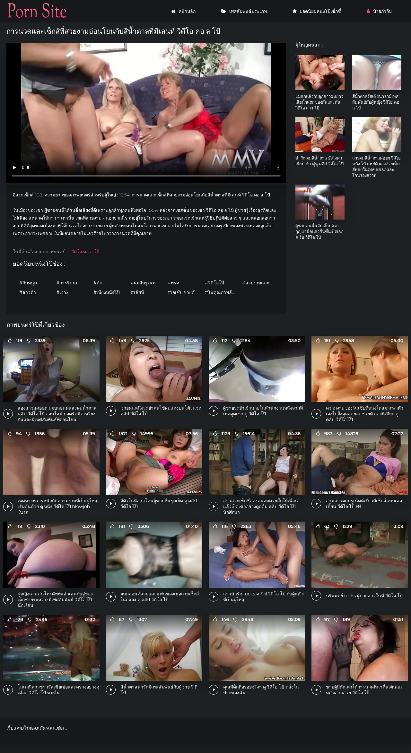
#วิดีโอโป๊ (214, 283)
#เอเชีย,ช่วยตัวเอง (185, 292)
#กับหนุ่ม (28, 283)
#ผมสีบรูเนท (143, 283)
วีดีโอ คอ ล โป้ (85, 252)
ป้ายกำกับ (379, 11)
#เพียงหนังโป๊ (106, 292)
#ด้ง (97, 283)
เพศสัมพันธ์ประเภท (244, 11)
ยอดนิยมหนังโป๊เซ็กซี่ (317, 11)
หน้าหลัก (183, 11)
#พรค (173, 283)
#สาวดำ (27, 292)
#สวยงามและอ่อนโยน (259, 283)
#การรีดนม (68, 283)
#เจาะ (63, 292)
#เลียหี (137, 292)
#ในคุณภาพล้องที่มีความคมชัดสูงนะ (222, 292)
